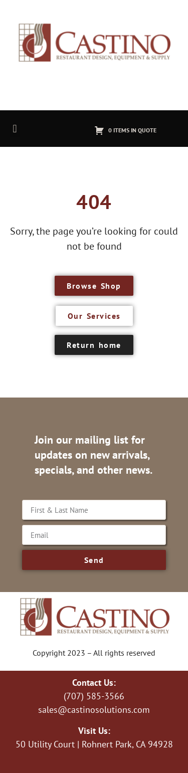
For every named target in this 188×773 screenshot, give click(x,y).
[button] (15, 128)
